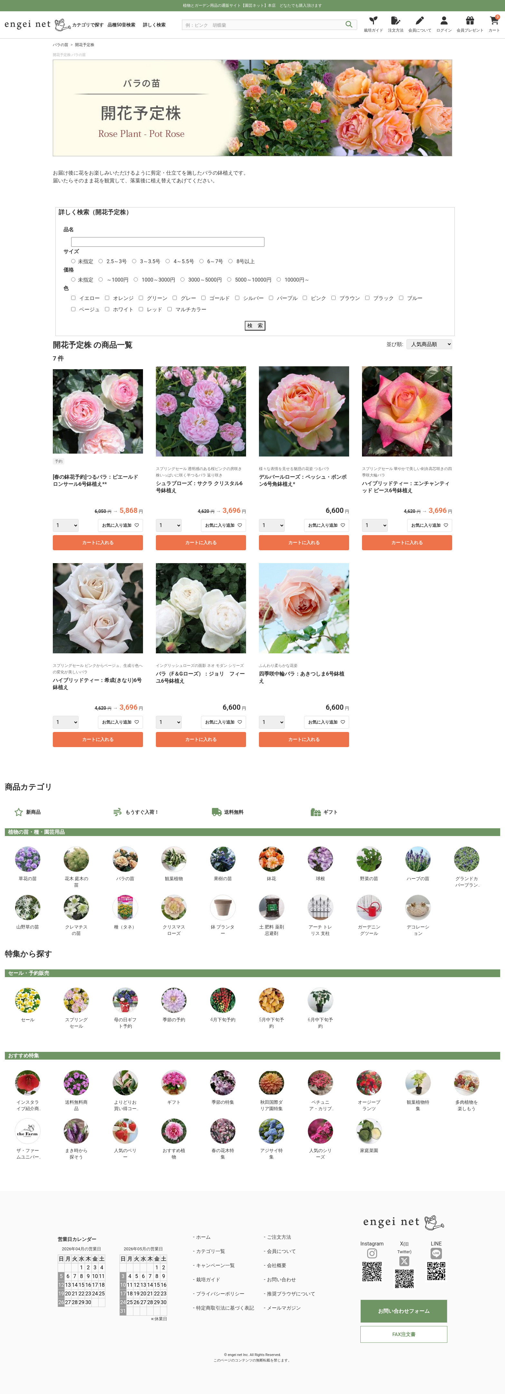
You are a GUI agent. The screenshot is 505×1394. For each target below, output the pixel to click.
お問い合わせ (281, 1280)
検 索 (255, 325)
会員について (281, 1251)
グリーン (157, 298)
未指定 (85, 262)
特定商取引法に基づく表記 (225, 1308)
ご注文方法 (279, 1237)
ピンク (318, 298)
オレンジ (123, 298)
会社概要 (276, 1265)
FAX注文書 (403, 1334)
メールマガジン (284, 1308)
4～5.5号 (184, 262)
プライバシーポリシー (220, 1294)
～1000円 (118, 280)
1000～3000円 (158, 280)
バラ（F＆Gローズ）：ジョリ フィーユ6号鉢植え (200, 677)
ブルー (415, 298)
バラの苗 (60, 45)
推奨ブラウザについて (291, 1294)
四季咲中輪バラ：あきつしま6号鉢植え (301, 677)
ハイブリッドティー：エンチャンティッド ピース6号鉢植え (406, 487)
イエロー (89, 298)
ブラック (383, 298)
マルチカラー (191, 310)
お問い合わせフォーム (404, 1311)
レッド (154, 310)
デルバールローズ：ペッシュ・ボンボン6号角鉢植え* (303, 480)
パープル (287, 298)
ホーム (203, 1237)
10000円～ (297, 280)
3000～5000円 (205, 280)
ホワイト (123, 310)
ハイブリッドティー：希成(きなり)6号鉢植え (97, 683)
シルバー (253, 298)
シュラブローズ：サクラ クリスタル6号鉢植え (199, 487)
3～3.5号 (150, 262)
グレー (188, 298)
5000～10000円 (253, 280)
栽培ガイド (208, 1280)
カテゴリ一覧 (210, 1251)
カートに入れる (98, 542)
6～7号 (215, 262)
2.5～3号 (117, 262)
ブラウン (349, 298)
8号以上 (245, 262)
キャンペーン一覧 (215, 1265)
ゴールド (219, 298)
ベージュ (89, 310)
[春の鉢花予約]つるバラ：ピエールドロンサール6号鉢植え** (95, 480)
